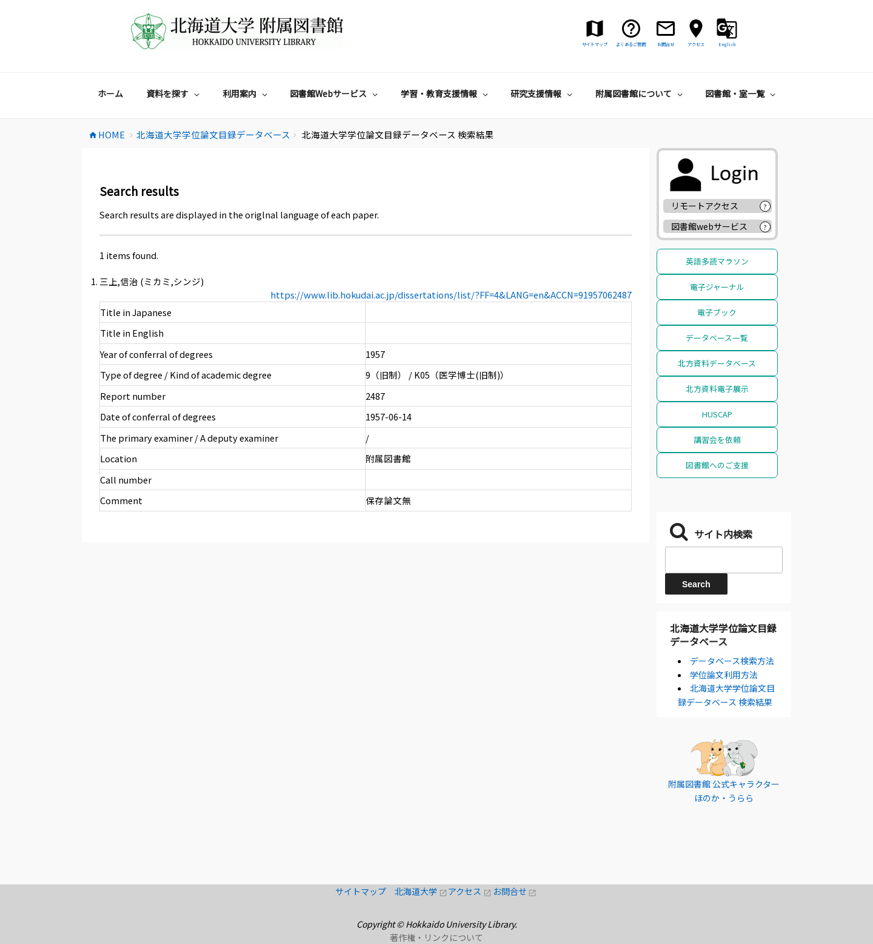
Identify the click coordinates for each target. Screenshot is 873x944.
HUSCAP (717, 414)
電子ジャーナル (717, 286)
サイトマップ (365, 891)
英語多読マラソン (717, 261)
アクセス (470, 891)
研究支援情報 (542, 93)
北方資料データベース (717, 363)
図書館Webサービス (335, 93)
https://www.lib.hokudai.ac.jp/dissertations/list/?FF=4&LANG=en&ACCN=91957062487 (451, 294)
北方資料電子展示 (717, 388)
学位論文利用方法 (724, 675)
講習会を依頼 (717, 439)
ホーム (110, 93)
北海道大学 (421, 891)
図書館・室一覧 (741, 93)
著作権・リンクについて (436, 937)
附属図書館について (640, 93)
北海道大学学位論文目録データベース (723, 635)
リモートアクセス (704, 206)
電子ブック (717, 312)
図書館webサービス (709, 226)
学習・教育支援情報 (446, 93)
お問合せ (515, 891)
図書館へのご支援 (717, 465)
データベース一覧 (717, 337)
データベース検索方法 (732, 661)
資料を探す (174, 93)
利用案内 (246, 93)
